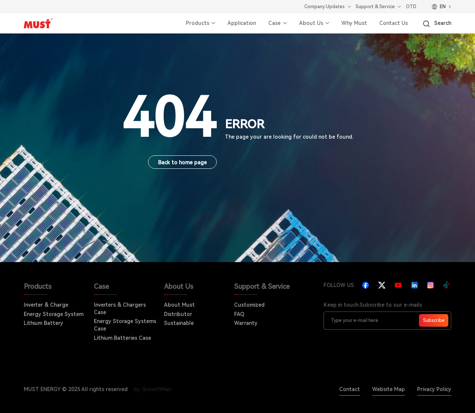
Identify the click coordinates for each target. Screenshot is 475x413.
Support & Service (375, 6)
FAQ (239, 314)
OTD (411, 6)
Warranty (246, 323)
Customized (249, 305)
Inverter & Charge (46, 305)
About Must (179, 305)
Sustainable (179, 323)
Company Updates (324, 6)
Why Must (354, 23)
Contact (349, 389)
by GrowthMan (152, 389)
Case (274, 23)
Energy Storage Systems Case (125, 325)
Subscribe (434, 320)
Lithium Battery (43, 323)
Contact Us (393, 23)
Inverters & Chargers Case (120, 308)
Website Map (388, 389)
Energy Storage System (53, 314)
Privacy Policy (434, 389)
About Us (311, 23)
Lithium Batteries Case (122, 338)
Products (197, 23)
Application (241, 23)
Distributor (178, 314)
